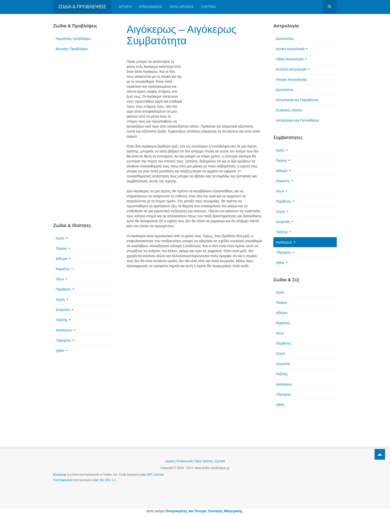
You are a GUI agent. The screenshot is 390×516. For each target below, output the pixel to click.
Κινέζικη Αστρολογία (293, 69)
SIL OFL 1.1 (108, 480)
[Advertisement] (225, 86)
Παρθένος (65, 289)
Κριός (62, 238)
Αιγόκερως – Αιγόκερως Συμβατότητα (181, 35)
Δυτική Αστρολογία (292, 49)
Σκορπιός (64, 310)
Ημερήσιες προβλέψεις (73, 39)
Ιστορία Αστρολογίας (291, 79)
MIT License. (155, 474)
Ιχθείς (62, 351)
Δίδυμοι (63, 259)
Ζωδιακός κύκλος (289, 110)
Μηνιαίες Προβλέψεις (72, 49)
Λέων (61, 279)
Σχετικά (208, 7)
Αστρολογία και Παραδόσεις (297, 100)
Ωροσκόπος (285, 39)
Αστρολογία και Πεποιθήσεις (297, 120)
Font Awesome (63, 480)
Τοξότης (63, 320)
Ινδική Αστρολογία (291, 59)
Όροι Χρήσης (182, 7)
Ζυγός (62, 299)
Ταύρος (63, 248)
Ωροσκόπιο (284, 90)
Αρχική (125, 7)
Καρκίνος (64, 269)
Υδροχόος (65, 340)
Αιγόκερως (65, 330)
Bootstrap (59, 474)
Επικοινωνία (150, 7)
